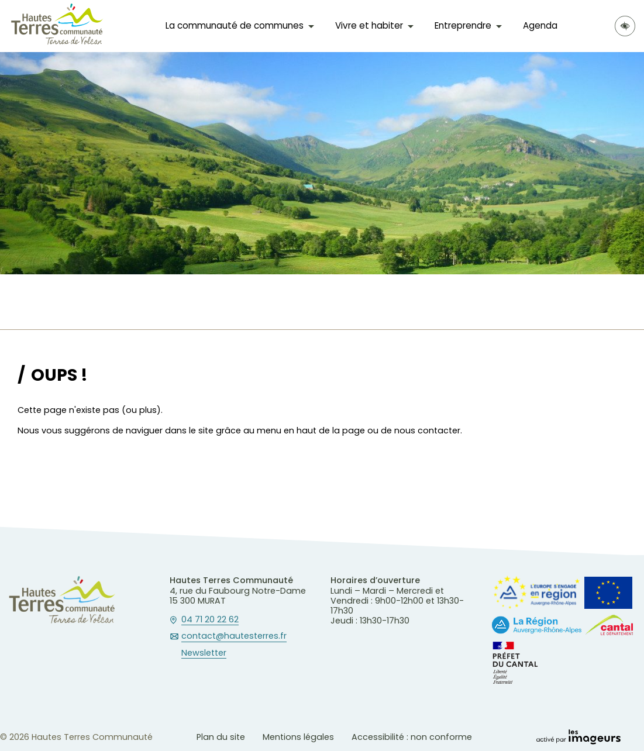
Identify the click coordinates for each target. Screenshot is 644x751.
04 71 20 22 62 (210, 620)
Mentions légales (298, 737)
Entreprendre (463, 25)
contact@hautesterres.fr (234, 636)
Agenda (540, 25)
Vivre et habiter (369, 25)
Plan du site (221, 737)
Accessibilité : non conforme (412, 737)
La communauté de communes (235, 25)
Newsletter (203, 653)
